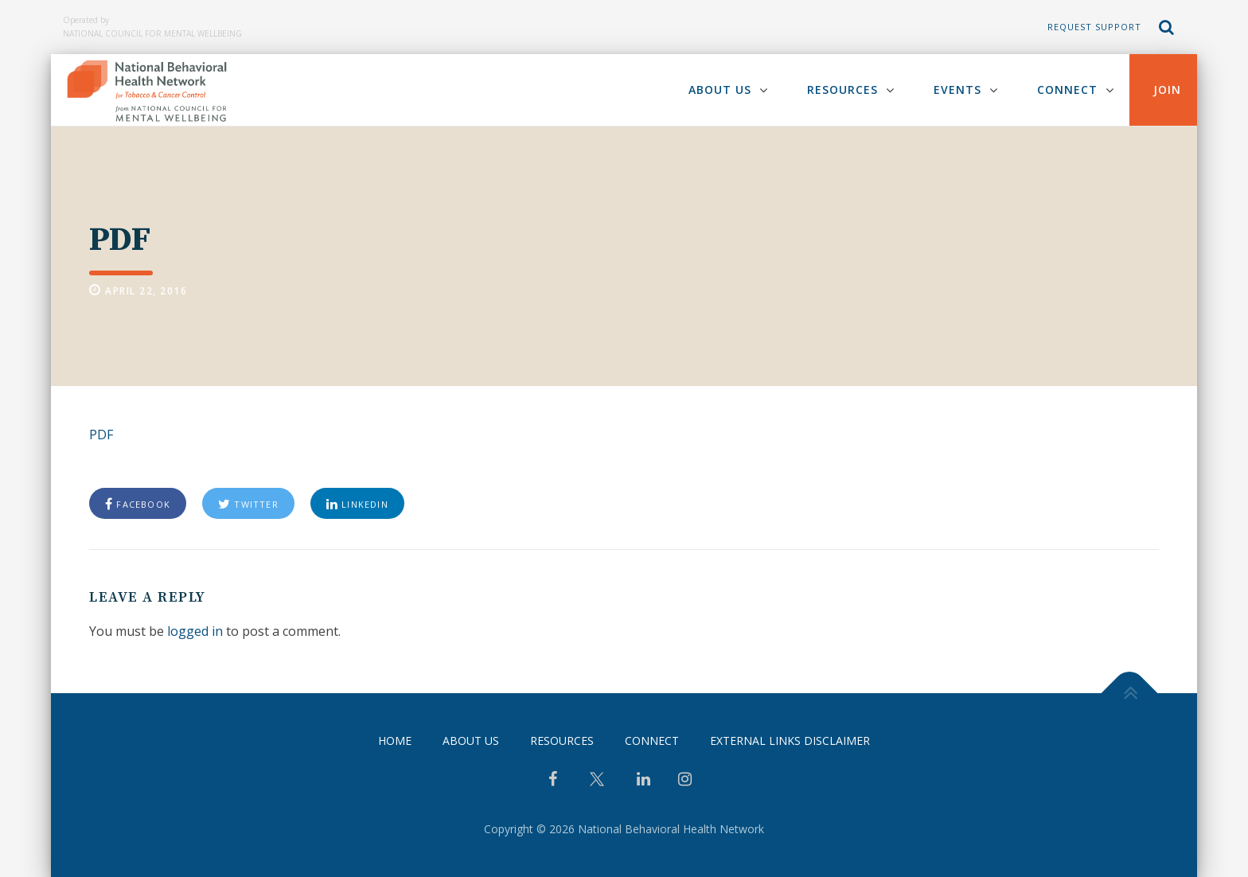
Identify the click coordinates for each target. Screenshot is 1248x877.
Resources (842, 89)
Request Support (1094, 27)
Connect (1067, 89)
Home (394, 740)
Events (957, 89)
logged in (195, 631)
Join (1167, 89)
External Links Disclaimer (790, 740)
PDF (101, 434)
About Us (719, 89)
